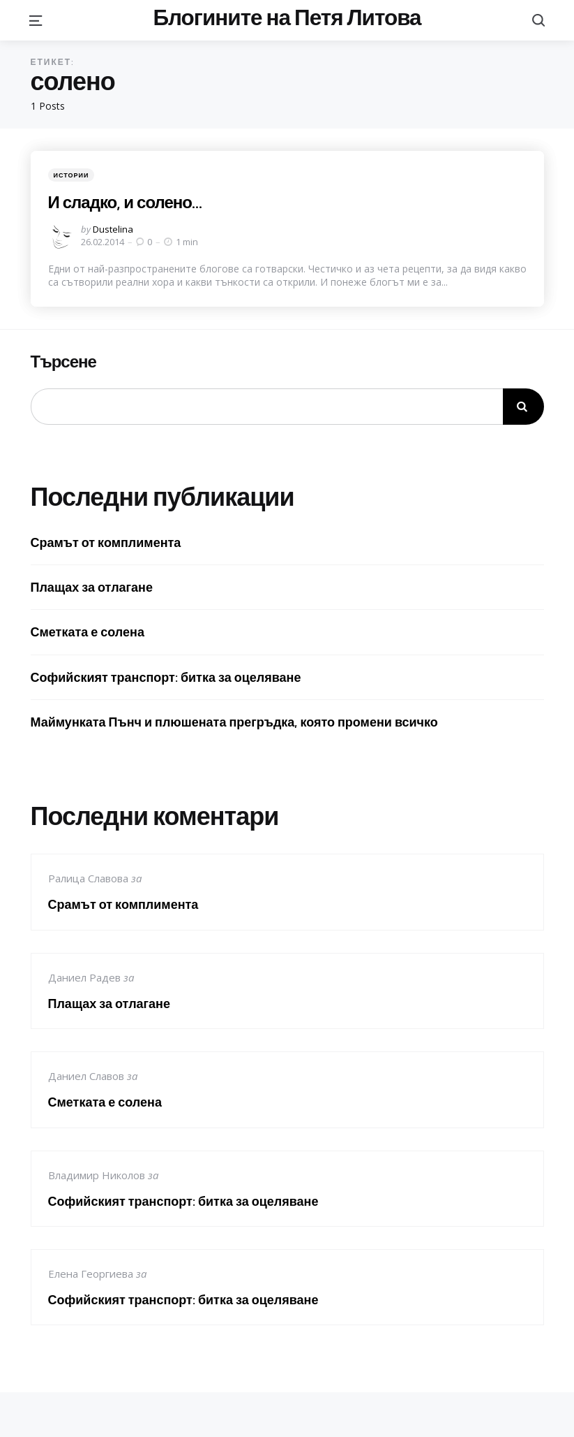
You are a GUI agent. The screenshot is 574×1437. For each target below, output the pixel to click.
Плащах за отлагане (92, 587)
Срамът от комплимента (106, 542)
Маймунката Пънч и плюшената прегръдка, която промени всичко (234, 722)
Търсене (63, 362)
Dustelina (113, 229)
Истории (71, 175)
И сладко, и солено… (125, 201)
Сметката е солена (87, 632)
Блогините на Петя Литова (287, 17)
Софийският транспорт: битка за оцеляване (166, 677)
